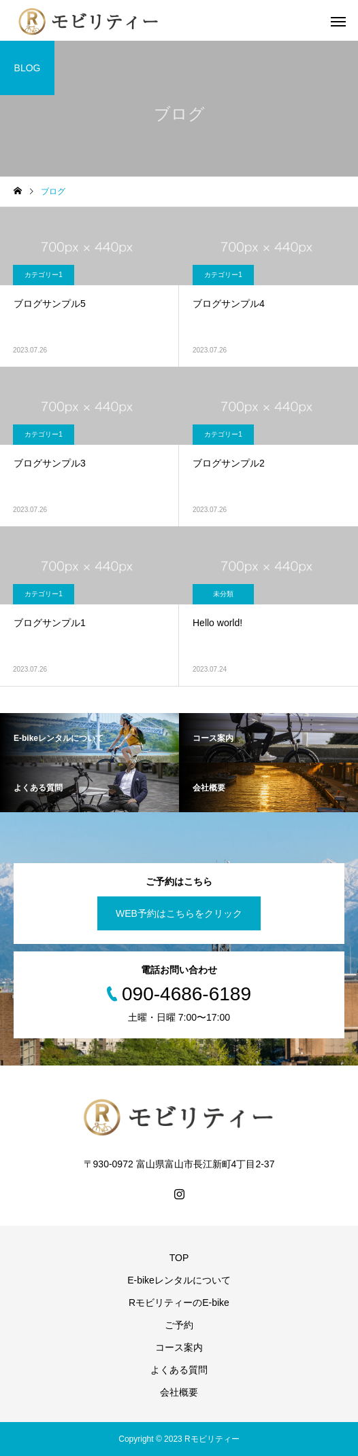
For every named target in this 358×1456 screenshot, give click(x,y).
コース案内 (179, 1347)
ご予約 (179, 1325)
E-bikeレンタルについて (179, 1280)
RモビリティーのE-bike (179, 1302)
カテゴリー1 (44, 274)
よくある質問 (179, 1369)
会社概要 (179, 1392)
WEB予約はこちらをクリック (179, 913)
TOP (179, 1257)
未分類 (223, 594)
